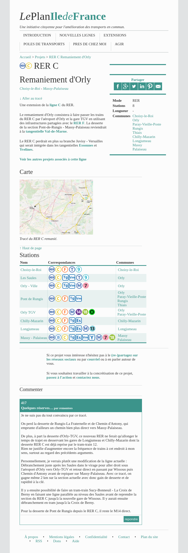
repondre (131, 519)
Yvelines (26, 149)
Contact (124, 537)
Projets (40, 57)
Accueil (25, 57)
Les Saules (28, 278)
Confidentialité (96, 537)
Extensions (115, 35)
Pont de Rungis (32, 299)
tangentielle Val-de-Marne (46, 131)
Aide (75, 541)
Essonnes (86, 145)
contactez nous (87, 377)
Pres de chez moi (89, 44)
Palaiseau (140, 149)
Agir (119, 44)
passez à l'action (59, 377)
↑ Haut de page (31, 248)
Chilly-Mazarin (144, 137)
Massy (137, 145)
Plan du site (149, 537)
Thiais (137, 133)
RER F (78, 123)
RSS (38, 541)
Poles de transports (44, 44)
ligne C (54, 105)
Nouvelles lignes (77, 35)
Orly (136, 120)
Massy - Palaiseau (34, 338)
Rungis (138, 128)
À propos (31, 537)
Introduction (37, 35)
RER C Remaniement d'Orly (70, 57)
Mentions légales (61, 537)
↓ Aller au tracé (31, 98)
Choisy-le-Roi (143, 116)
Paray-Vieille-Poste (147, 124)
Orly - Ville (29, 286)
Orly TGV (28, 312)
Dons (57, 541)
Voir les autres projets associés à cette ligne (53, 159)
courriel (93, 359)
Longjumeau (142, 141)
